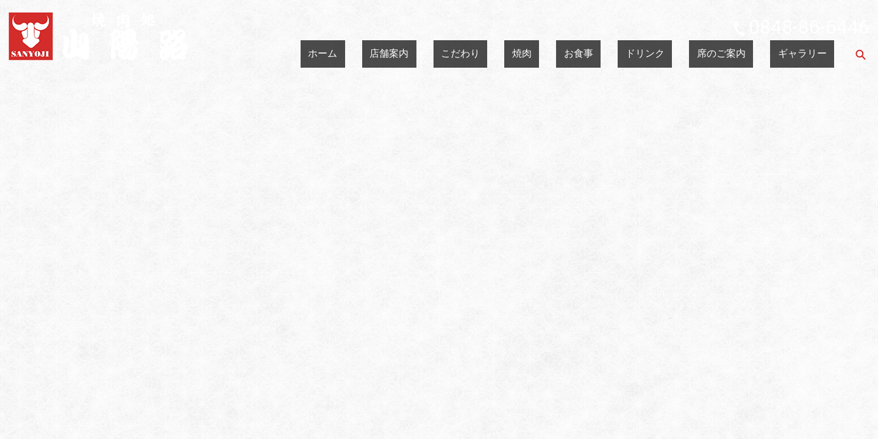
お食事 (650, 54)
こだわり (569, 54)
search (860, 54)
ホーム (471, 54)
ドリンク (697, 54)
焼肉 (612, 54)
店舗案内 (518, 54)
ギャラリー (812, 54)
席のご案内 (753, 54)
